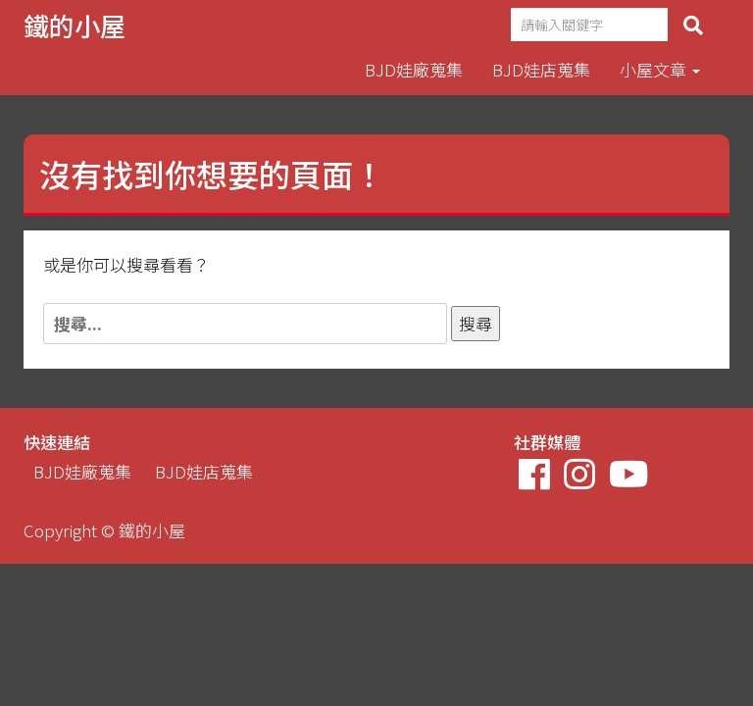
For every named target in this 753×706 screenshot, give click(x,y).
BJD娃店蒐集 (541, 69)
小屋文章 (660, 69)
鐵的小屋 (75, 25)
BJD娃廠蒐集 (414, 69)
